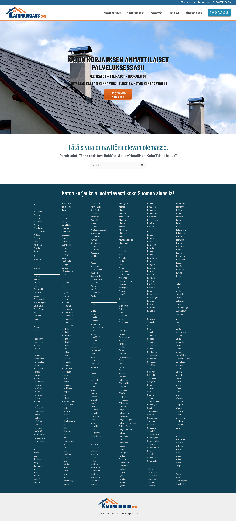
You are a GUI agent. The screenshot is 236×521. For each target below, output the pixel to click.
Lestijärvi (94, 367)
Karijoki (65, 332)
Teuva (178, 227)
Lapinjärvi (95, 317)
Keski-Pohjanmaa (70, 401)
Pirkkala (122, 406)
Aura (36, 251)
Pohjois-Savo (125, 426)
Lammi (93, 314)
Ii (34, 449)
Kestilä (65, 408)
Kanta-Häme (67, 326)
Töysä (178, 276)
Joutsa (65, 238)
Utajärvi (179, 294)
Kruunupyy (95, 233)
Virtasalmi (180, 418)
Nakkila (122, 255)
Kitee (64, 448)
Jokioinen (66, 232)
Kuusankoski (96, 270)
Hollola (37, 415)
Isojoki (37, 479)
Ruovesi (150, 301)
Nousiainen (124, 274)
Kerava (65, 395)
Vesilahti (179, 378)
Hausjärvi (38, 388)
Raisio (150, 242)
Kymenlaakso (96, 279)
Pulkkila (122, 459)
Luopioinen (95, 416)
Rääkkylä (151, 311)
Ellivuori (37, 283)
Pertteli (122, 373)
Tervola (179, 223)
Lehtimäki (95, 347)
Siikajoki (151, 375)
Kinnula (65, 438)
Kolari (64, 474)
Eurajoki (37, 316)
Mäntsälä (123, 233)
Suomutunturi (153, 448)
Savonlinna (152, 355)
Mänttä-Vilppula (126, 240)
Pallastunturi (124, 337)
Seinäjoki (151, 365)
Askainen (38, 245)
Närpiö (122, 294)
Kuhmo (94, 240)
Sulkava (150, 425)
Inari (36, 472)
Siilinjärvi (151, 382)
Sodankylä (152, 405)
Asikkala (37, 242)
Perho (121, 364)
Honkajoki (38, 418)
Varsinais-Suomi (183, 359)
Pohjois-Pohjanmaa (127, 423)
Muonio (122, 213)
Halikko (37, 349)
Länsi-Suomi (96, 436)
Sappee (150, 339)
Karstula (66, 349)
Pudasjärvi (123, 453)
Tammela (151, 482)
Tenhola (179, 217)
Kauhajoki (66, 362)
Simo (149, 385)
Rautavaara (152, 261)
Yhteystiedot (195, 12)
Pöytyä (150, 227)
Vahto (178, 329)
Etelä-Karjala (39, 299)
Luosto (94, 420)
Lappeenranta (97, 327)
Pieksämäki (124, 383)
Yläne (178, 459)
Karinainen (66, 336)
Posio (121, 449)
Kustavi (94, 263)
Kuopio (94, 246)
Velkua (179, 372)
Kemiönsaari (67, 388)
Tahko (150, 469)
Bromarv (37, 260)
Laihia (93, 307)
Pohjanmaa (124, 413)
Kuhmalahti (96, 237)
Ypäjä (178, 466)
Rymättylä (151, 307)
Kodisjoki (66, 464)
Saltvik (150, 332)
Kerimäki (66, 398)
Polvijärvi (123, 433)
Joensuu (65, 228)
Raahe (150, 235)
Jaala (64, 218)
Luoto (93, 423)
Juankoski (66, 245)
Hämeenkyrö (39, 438)
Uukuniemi (180, 301)
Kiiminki (65, 434)
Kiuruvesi (66, 457)
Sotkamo (151, 421)
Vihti (178, 392)
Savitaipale (152, 352)
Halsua (37, 352)
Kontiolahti (95, 204)
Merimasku (95, 471)
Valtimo (179, 339)
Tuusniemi (180, 260)
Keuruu (65, 415)
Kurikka (94, 256)
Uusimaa (179, 314)
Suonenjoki (152, 444)
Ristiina (150, 281)
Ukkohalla (180, 284)
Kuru (93, 260)
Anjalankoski (39, 232)
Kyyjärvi (94, 283)
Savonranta (152, 359)
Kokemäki (66, 467)
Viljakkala (180, 401)
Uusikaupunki (182, 311)
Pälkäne (150, 223)
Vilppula (179, 405)
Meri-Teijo (95, 474)
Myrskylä (123, 230)
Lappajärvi (95, 324)
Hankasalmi (39, 362)
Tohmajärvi (181, 230)
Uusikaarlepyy (182, 307)
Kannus (65, 322)
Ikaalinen (38, 459)
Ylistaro (179, 443)
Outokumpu (124, 322)
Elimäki (37, 279)
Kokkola (66, 471)
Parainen (123, 344)
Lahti (93, 304)
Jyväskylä (66, 261)
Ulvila (178, 288)
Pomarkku (123, 436)
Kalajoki (65, 296)
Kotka (93, 223)
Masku (93, 457)
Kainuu (65, 289)
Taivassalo (152, 479)
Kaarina (65, 283)
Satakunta (151, 345)
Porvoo (122, 446)
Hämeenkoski (40, 434)
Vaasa (178, 326)
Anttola (37, 235)
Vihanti (179, 388)
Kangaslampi (67, 309)
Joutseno (66, 242)
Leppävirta (95, 364)
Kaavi (64, 286)
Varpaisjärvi (181, 355)
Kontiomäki (96, 207)
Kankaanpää (67, 316)
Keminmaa (66, 385)
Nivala (121, 265)
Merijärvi (94, 464)
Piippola (122, 397)
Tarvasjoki (180, 204)
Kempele (66, 392)
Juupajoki (66, 255)
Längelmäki (95, 433)
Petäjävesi (123, 380)
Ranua (150, 251)
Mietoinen (95, 481)
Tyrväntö (180, 270)
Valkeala (179, 336)
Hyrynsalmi (38, 428)
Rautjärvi (151, 265)
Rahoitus (179, 12)
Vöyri (178, 428)
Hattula (37, 375)
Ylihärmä (180, 436)
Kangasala (66, 306)
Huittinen (38, 421)
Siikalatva (151, 378)
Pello (121, 360)
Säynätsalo (152, 457)
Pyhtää (122, 476)
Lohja (93, 390)
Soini (149, 408)
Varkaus (179, 352)
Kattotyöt (165, 12)
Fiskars (37, 327)
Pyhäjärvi (123, 482)
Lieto (93, 377)
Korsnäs (94, 213)
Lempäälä (95, 360)
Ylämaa (179, 456)
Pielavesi (123, 387)
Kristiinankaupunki (99, 230)
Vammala (180, 342)
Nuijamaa (123, 278)
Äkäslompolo (182, 481)
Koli (64, 477)
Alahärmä (38, 212)
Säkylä (150, 454)
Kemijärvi (66, 382)
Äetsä (178, 474)
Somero (150, 415)
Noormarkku (124, 271)
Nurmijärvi (123, 288)
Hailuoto (37, 345)
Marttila (94, 454)
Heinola (37, 392)
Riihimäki (151, 274)
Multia (121, 210)
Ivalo (64, 210)
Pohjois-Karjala (125, 420)
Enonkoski (38, 289)
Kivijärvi (65, 461)
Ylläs (178, 453)
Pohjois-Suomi (125, 429)
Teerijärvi (180, 207)
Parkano (122, 350)
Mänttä (122, 237)
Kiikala (65, 425)
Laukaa (94, 340)
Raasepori (151, 238)
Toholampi (180, 233)
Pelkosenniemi (125, 357)
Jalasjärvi (66, 222)
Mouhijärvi (123, 204)
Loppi (93, 403)
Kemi (64, 378)
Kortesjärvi (95, 217)
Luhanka (94, 410)
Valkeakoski (181, 332)
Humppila (38, 425)
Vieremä (179, 385)
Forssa (37, 331)
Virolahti (179, 411)
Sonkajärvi (152, 418)
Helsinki (37, 398)
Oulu (121, 319)
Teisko (179, 210)
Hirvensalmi (39, 411)
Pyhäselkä (151, 210)
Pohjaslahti (124, 416)
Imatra (37, 469)
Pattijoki (122, 354)
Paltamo (122, 340)
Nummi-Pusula (125, 281)
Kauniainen (67, 368)
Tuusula (179, 263)
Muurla (122, 223)
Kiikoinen (66, 431)
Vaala (178, 322)
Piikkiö (122, 393)
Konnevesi (66, 484)
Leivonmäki (96, 350)
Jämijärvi (66, 265)
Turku (178, 250)
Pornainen (123, 443)
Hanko (36, 365)
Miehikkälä (95, 477)
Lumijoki (94, 413)
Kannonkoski (68, 319)
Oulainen (123, 316)
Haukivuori (38, 385)
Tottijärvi (180, 246)
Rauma (150, 255)
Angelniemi (38, 228)
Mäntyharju (124, 243)
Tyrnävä (179, 266)
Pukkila (122, 456)
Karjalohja (66, 342)
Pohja (121, 410)
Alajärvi (37, 215)
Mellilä (93, 461)
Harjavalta (38, 369)
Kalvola (65, 303)
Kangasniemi (67, 312)
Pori (121, 439)
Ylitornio (179, 446)
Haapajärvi (38, 339)
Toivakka (180, 240)
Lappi (93, 331)
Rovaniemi (152, 288)
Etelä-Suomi (39, 309)
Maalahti (94, 444)
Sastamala (152, 342)
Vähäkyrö (180, 425)
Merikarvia (95, 467)
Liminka (94, 383)
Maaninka (95, 448)
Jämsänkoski (67, 271)
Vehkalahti (180, 362)
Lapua (93, 334)
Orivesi (122, 312)
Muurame (123, 220)
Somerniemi (152, 411)
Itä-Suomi (66, 207)
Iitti (35, 456)
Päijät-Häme (152, 220)
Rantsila (150, 248)
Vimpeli (179, 408)
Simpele (150, 388)
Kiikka (65, 428)
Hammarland (39, 359)
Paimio (122, 334)
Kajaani (65, 293)
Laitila (93, 311)
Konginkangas (68, 481)
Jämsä (65, 268)
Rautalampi (152, 258)
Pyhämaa (123, 486)
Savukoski (151, 362)
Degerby (37, 268)
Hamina (37, 355)
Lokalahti (95, 400)
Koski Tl (94, 220)
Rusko (150, 304)
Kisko (64, 444)
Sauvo (150, 349)
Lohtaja (94, 393)
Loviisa (94, 406)
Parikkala (123, 347)
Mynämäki (123, 227)
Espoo (36, 296)
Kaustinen (66, 372)
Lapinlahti (95, 321)
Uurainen (180, 304)
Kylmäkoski (96, 276)
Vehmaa (179, 365)
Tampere (151, 486)
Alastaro (37, 218)
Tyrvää (179, 273)
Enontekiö (38, 293)
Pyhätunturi (152, 213)
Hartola (37, 372)
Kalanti (65, 299)
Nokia (121, 268)
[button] (219, 12)
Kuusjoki (94, 273)
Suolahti (151, 431)
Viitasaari (180, 398)
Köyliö (93, 296)
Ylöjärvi (179, 462)
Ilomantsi (38, 466)
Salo (149, 329)
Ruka (149, 291)
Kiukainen (66, 454)
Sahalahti (151, 322)
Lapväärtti (95, 337)
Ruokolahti (152, 294)
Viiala (178, 395)
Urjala (178, 291)
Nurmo (122, 291)
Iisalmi (36, 453)
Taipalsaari (152, 472)
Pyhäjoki (122, 479)
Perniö (122, 370)
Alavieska (38, 222)
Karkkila (65, 345)
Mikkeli (94, 484)
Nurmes (122, 284)
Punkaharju (124, 462)
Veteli (178, 382)
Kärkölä (94, 289)
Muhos (122, 207)
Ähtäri (178, 477)
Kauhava (66, 365)
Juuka (64, 251)
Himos (36, 405)
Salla (149, 326)
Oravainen (123, 303)
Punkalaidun (124, 466)
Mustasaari (124, 217)
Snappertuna (153, 401)
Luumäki (94, 426)
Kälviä (93, 286)
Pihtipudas (123, 400)
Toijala (179, 237)
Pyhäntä (151, 204)
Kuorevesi (95, 250)
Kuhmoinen (96, 243)
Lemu (93, 357)
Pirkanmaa (123, 403)
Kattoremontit (148, 12)
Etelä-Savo (38, 306)
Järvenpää (66, 274)
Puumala (122, 472)
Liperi (93, 387)
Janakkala (66, 225)
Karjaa (65, 339)
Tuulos (179, 253)
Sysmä (150, 451)
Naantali (122, 251)
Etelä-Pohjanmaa (41, 303)
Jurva (64, 248)
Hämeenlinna (39, 441)
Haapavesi (38, 342)
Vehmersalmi (181, 368)
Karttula (65, 352)
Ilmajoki (37, 463)
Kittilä (64, 451)
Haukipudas (39, 382)
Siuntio (150, 398)
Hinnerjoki (38, 408)
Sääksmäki (152, 461)
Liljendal (94, 380)
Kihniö (65, 418)
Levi (92, 370)
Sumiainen (151, 428)
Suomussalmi (153, 441)
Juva (64, 258)
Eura (36, 312)
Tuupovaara (181, 256)
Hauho (36, 378)
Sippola (150, 395)
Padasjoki (123, 331)
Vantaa (179, 349)
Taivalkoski (152, 476)
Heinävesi (38, 395)
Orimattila (123, 306)
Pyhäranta (151, 207)
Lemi (93, 354)
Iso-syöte (66, 204)
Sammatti (151, 336)
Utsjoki (179, 298)
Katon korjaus (128, 12)
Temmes (179, 213)
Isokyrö (37, 482)
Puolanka (123, 469)
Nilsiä (121, 261)
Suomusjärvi (152, 438)
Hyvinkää (38, 431)
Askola (37, 248)
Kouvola (94, 227)
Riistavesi (151, 278)
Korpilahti (95, 210)
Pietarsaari (123, 390)
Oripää (122, 309)
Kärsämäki (95, 293)
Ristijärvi (151, 284)
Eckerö (37, 276)
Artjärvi (37, 238)
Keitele (65, 375)
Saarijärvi (151, 319)
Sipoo (150, 392)
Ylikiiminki (180, 439)
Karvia (65, 355)
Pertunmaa (124, 377)
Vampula (179, 345)
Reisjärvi (151, 268)
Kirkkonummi (68, 441)
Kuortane (95, 253)
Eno (35, 286)
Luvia (93, 429)
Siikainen (151, 372)
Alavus (37, 225)
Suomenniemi (153, 434)
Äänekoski (180, 484)
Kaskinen (66, 359)
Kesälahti (66, 411)
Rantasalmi (152, 245)
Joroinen (66, 235)
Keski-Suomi (67, 405)
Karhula (65, 329)
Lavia (93, 344)
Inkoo (36, 476)
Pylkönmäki (152, 217)
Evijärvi (37, 319)
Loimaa (94, 396)
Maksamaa (95, 451)
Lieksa (93, 373)
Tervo (178, 220)
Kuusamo (95, 266)
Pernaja (122, 367)
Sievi (149, 368)
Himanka (37, 402)
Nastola (122, 258)
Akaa (36, 209)
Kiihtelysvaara (68, 421)
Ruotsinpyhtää (153, 298)
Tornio (179, 243)
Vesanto (179, 375)
